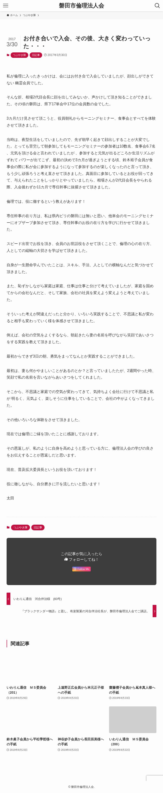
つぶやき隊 (19, 55)
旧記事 (36, 55)
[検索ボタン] (157, 5)
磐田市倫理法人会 (81, 5)
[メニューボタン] (5, 5)
